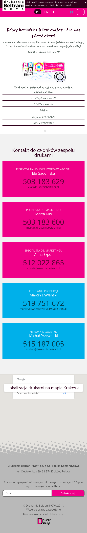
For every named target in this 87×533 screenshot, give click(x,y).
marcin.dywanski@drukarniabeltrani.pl (43, 309)
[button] (43, 414)
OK (64, 393)
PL (37, 12)
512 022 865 (43, 262)
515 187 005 (43, 344)
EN (46, 12)
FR (54, 12)
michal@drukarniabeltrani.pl (43, 349)
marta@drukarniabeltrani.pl (43, 227)
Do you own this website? (28, 393)
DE (63, 12)
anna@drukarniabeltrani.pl (43, 268)
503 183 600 (43, 222)
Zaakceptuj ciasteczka (85, 2)
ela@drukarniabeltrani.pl (43, 187)
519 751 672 (43, 303)
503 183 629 (43, 181)
